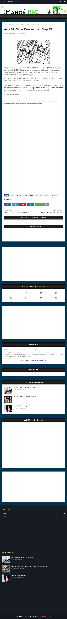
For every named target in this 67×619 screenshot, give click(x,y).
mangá (46, 195)
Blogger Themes (45, 616)
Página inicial (8, 25)
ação (12, 195)
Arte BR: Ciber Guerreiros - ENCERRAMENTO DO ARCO (29, 566)
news (34, 517)
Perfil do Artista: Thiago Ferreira (24, 387)
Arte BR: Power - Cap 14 (21, 406)
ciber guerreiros (28, 195)
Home (3, 2)
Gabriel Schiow (10, 34)
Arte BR (19, 195)
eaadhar (26, 616)
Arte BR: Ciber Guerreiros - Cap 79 (24, 397)
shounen (16, 25)
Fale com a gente (13, 2)
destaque (39, 195)
